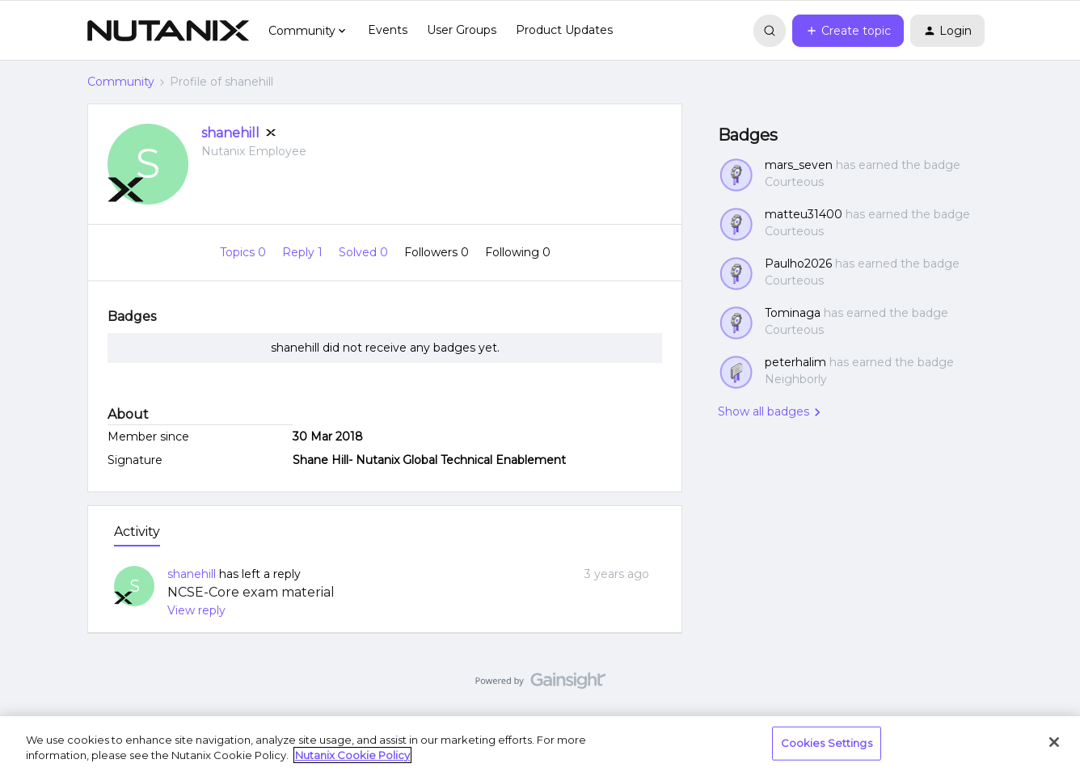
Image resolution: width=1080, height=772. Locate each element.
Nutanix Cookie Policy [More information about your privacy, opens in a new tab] (352, 755)
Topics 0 (244, 252)
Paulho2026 (798, 263)
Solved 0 (365, 252)
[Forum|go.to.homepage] (168, 31)
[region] (540, 744)
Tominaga (793, 313)
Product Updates (564, 30)
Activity (137, 531)
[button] (848, 31)
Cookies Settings (826, 742)
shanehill (230, 133)
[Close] (1054, 742)
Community (120, 81)
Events (387, 30)
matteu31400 (803, 214)
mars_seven (799, 165)
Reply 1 (304, 252)
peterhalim (795, 362)
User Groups (461, 30)
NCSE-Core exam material (251, 592)
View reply (196, 610)
